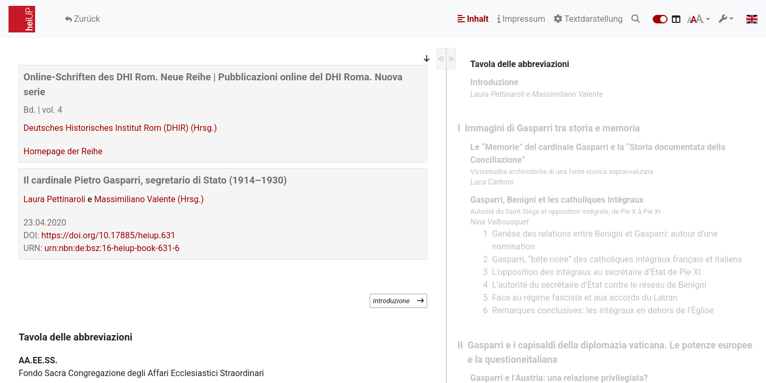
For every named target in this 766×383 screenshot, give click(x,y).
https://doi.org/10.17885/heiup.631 (108, 235)
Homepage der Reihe (63, 151)
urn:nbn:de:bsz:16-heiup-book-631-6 (112, 248)
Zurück (86, 19)
